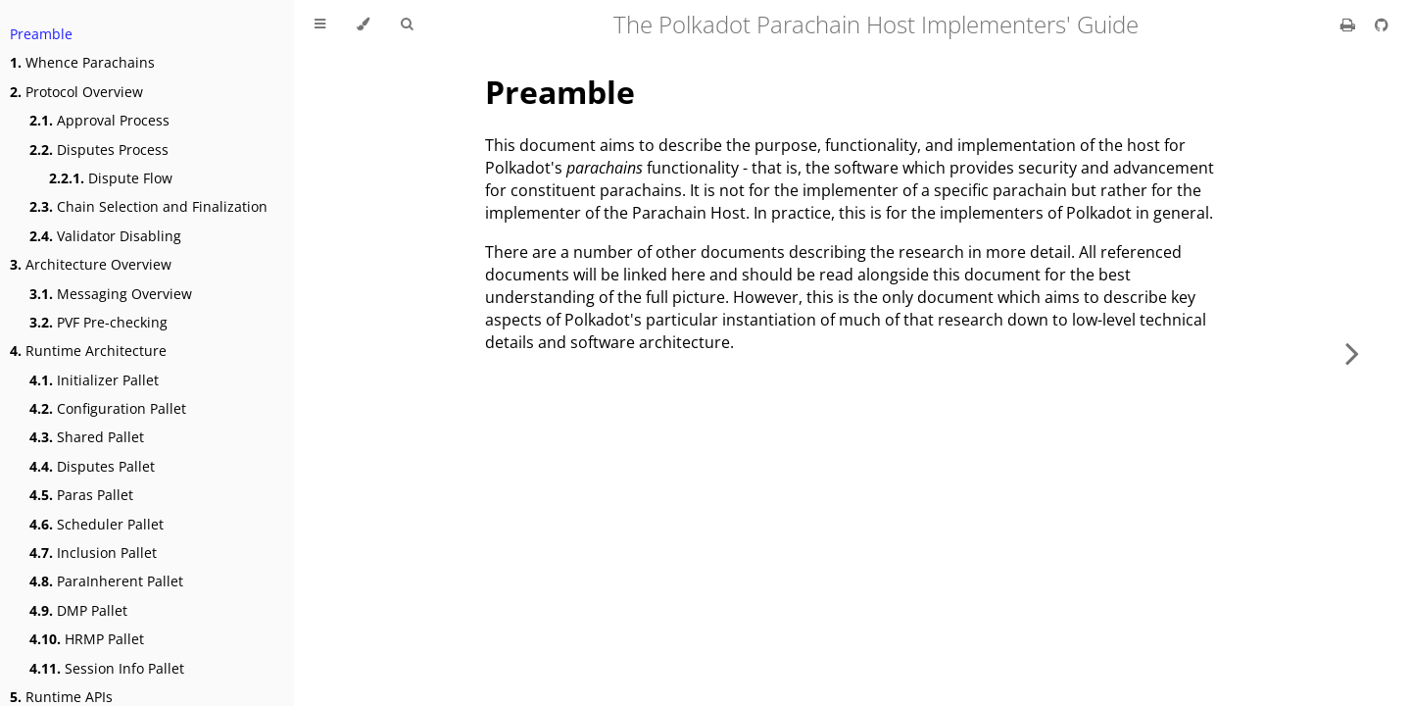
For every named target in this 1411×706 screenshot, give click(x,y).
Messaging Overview (110, 293)
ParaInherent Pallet (106, 581)
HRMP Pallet (86, 639)
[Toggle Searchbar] (406, 24)
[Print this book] (1350, 24)
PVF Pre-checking (98, 322)
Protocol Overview (76, 91)
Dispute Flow (110, 178)
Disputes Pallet (92, 466)
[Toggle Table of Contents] (320, 24)
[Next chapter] (1352, 353)
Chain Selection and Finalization (148, 206)
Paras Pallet (81, 494)
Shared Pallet (86, 437)
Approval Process (99, 120)
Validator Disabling (105, 236)
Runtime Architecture (88, 350)
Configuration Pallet (107, 408)
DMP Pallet (78, 610)
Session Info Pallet (106, 668)
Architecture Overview (90, 264)
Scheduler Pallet (96, 524)
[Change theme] (363, 24)
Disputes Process (99, 149)
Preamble (41, 34)
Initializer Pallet (94, 380)
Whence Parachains (82, 62)
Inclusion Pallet (93, 552)
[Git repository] (1381, 24)
